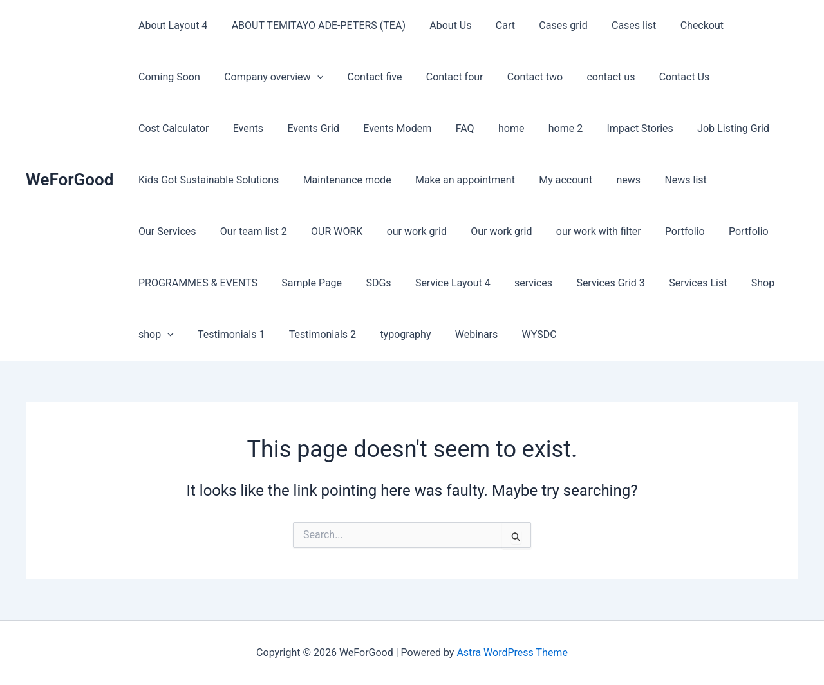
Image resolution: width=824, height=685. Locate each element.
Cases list (615, 25)
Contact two (437, 77)
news (452, 180)
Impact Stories (472, 128)
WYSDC (217, 334)
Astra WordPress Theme (511, 652)
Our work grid (248, 231)
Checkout (679, 25)
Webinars (158, 334)
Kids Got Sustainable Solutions (689, 128)
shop (520, 283)
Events (731, 77)
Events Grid (162, 128)
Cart (493, 25)
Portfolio (425, 231)
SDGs (758, 231)
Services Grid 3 (325, 283)
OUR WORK (739, 180)
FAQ (307, 128)
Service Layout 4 (174, 283)
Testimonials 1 (592, 283)
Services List (409, 283)
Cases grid (547, 25)
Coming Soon (753, 25)
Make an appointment (295, 180)
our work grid (166, 231)
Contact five (283, 77)
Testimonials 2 (679, 283)
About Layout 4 (170, 25)
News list (506, 180)
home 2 (401, 128)
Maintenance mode (180, 180)
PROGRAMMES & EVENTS (584, 231)
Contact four (360, 77)
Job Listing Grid (562, 128)
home (350, 128)
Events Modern (243, 128)
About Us (442, 25)
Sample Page (695, 231)
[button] (229, 77)
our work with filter (341, 231)
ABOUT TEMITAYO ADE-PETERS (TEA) (313, 25)
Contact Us (579, 77)
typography (760, 283)
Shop (470, 283)
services (251, 283)
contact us (509, 77)
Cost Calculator (661, 77)
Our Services (576, 180)
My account (392, 180)
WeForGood (69, 179)
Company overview (186, 77)
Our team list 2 (659, 180)
